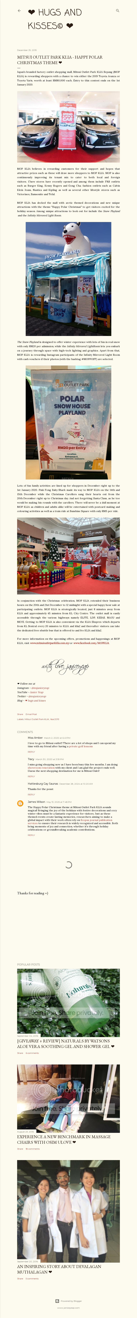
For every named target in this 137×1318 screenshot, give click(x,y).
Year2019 (54, 719)
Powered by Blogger (68, 1301)
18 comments (33, 1148)
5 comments (32, 1278)
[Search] (118, 9)
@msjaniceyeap (40, 688)
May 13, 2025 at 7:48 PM (59, 802)
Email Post (31, 714)
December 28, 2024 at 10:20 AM (76, 783)
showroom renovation (41, 767)
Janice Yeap (36, 692)
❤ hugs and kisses (35, 700)
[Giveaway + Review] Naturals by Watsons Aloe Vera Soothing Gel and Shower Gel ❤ (66, 1043)
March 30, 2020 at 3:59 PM (50, 759)
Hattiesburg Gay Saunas (43, 783)
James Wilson (36, 801)
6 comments (32, 1053)
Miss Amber (35, 737)
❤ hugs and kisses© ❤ (55, 19)
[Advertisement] (68, 929)
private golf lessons (81, 746)
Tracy (31, 759)
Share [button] (20, 714)
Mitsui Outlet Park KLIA (37, 719)
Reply (31, 751)
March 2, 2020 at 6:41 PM (57, 738)
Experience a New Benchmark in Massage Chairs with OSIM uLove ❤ (64, 1139)
